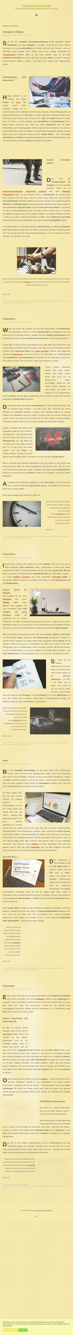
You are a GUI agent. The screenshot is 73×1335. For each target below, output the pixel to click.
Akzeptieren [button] (23, 1330)
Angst (18, 102)
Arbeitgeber (23, 323)
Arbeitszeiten (51, 323)
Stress (24, 324)
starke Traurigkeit (42, 373)
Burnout (59, 323)
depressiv (5, 324)
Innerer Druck (9, 597)
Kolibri (14, 35)
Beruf (9, 323)
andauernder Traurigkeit (56, 195)
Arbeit (18, 323)
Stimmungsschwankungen (57, 191)
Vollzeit (27, 324)
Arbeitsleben (37, 323)
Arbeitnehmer (30, 323)
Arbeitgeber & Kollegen (13, 31)
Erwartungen (9, 1083)
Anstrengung (56, 732)
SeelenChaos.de (36, 6)
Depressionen (65, 323)
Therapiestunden (9, 55)
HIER (4, 1326)
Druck (9, 324)
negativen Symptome (21, 620)
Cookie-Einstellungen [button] (10, 1330)
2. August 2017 (6, 35)
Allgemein (10, 1058)
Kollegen (16, 324)
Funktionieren (9, 340)
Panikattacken (17, 376)
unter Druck (7, 1132)
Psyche (20, 324)
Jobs (12, 324)
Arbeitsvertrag (43, 323)
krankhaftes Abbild (59, 620)
